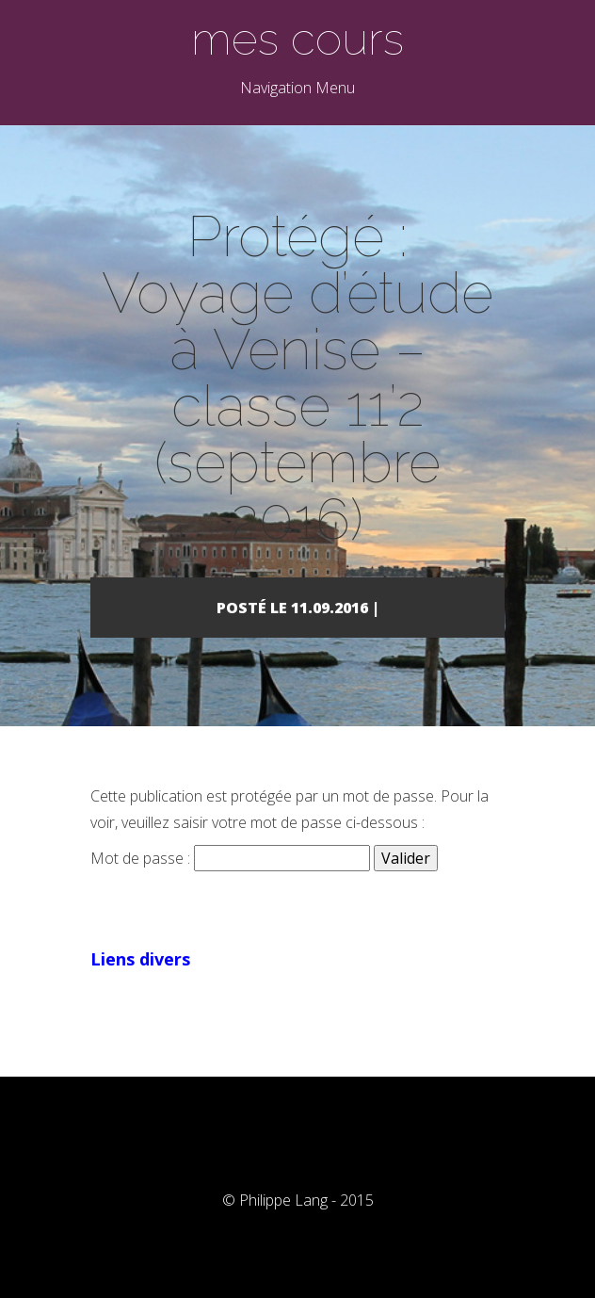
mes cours (297, 38)
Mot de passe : (230, 858)
